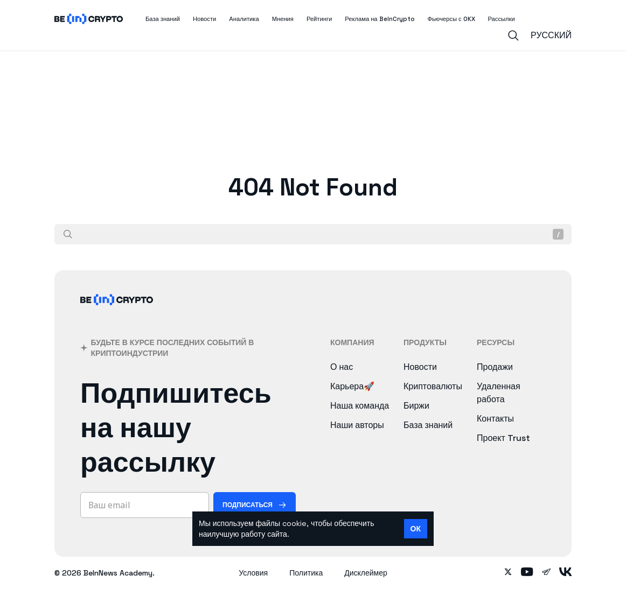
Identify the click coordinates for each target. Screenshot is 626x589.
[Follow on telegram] (546, 572)
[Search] (513, 35)
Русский (551, 35)
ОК (416, 529)
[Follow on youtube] (527, 572)
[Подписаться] (254, 505)
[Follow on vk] (565, 572)
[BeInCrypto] (117, 313)
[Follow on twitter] (508, 572)
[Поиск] (67, 234)
